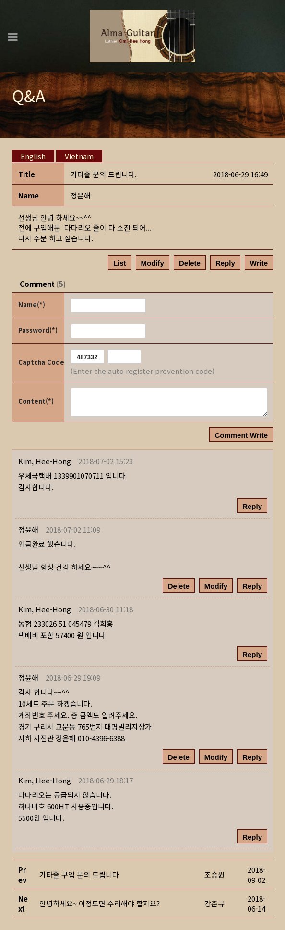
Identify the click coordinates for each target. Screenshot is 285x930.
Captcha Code (40, 362)
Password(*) (38, 330)
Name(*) (31, 304)
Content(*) (36, 401)
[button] (44, 461)
